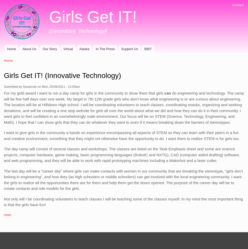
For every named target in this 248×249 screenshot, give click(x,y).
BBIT (148, 49)
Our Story (50, 49)
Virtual (68, 49)
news (7, 215)
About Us (29, 49)
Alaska (84, 49)
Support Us (129, 49)
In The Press (105, 49)
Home (11, 49)
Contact (238, 5)
